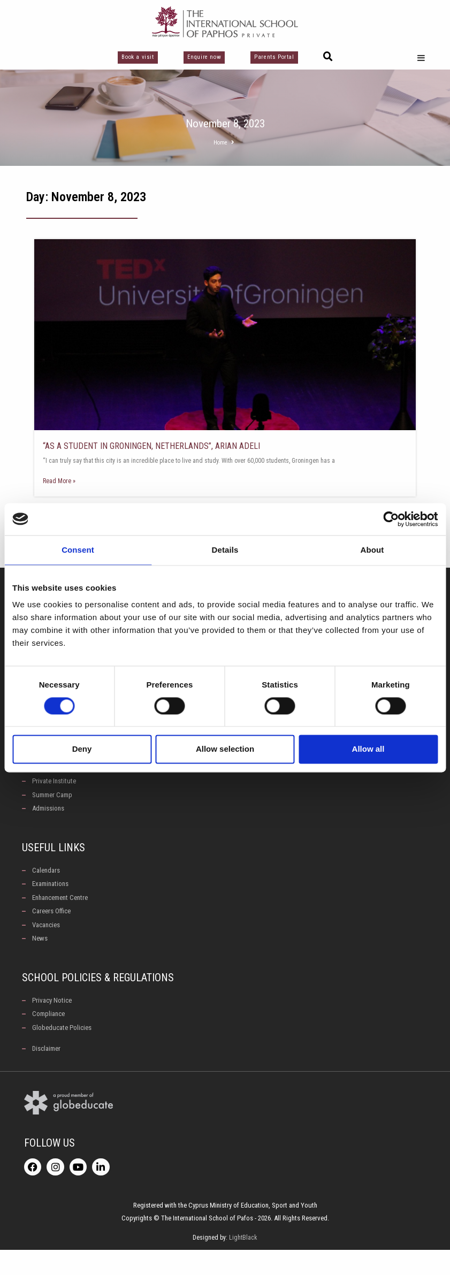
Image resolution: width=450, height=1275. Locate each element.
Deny (82, 749)
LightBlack (243, 1262)
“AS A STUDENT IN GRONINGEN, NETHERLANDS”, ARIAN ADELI (151, 446)
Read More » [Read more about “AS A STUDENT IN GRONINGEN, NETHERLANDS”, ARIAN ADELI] (59, 481)
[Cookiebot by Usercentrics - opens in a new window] (391, 519)
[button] (328, 56)
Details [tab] (225, 549)
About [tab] (372, 549)
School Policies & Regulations (98, 997)
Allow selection (225, 749)
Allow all (368, 749)
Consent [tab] (78, 549)
